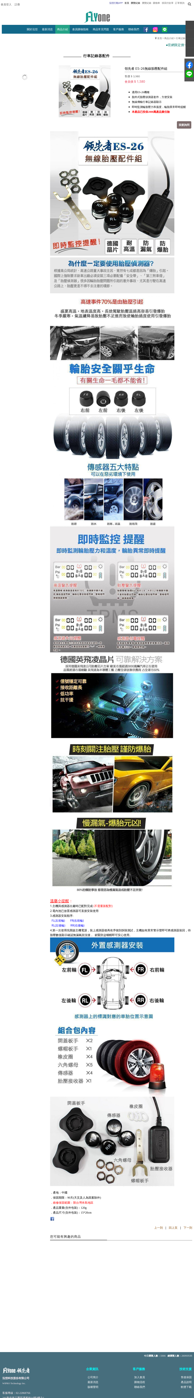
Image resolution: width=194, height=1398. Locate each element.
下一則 (188, 1228)
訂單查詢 (179, 3)
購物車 (156, 3)
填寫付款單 (167, 3)
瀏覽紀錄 (146, 3)
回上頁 (173, 1228)
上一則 (158, 1228)
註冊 (17, 4)
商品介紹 (169, 38)
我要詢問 (184, 125)
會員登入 (6, 4)
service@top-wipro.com (29, 1358)
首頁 (159, 38)
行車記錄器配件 (184, 38)
